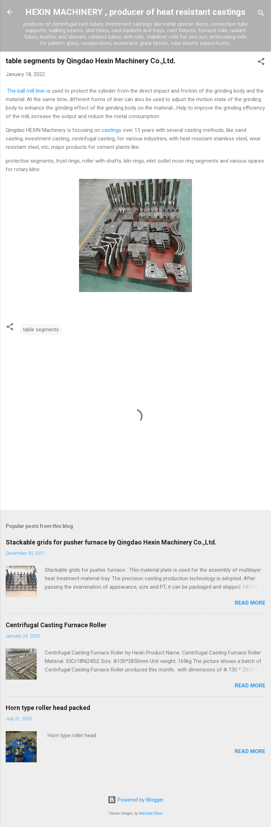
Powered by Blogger (136, 800)
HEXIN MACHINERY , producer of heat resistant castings (135, 12)
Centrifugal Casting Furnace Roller (56, 625)
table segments (41, 329)
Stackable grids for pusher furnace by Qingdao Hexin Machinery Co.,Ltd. (111, 542)
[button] (261, 62)
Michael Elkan (151, 813)
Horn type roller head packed (48, 707)
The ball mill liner (25, 91)
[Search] (261, 14)
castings (111, 130)
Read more (250, 603)
